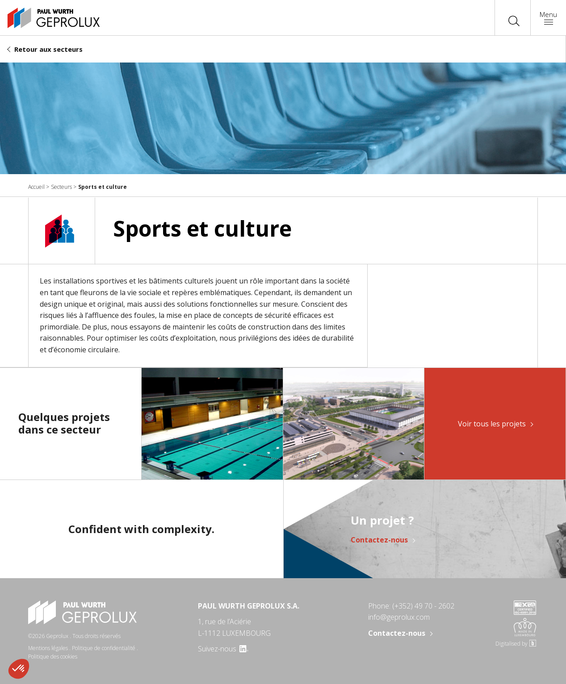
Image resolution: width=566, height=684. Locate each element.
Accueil (36, 187)
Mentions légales (48, 648)
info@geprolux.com (399, 617)
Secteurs (61, 187)
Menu (548, 17)
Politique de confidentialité (103, 648)
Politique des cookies (52, 656)
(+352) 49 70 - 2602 (423, 606)
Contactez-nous (379, 540)
